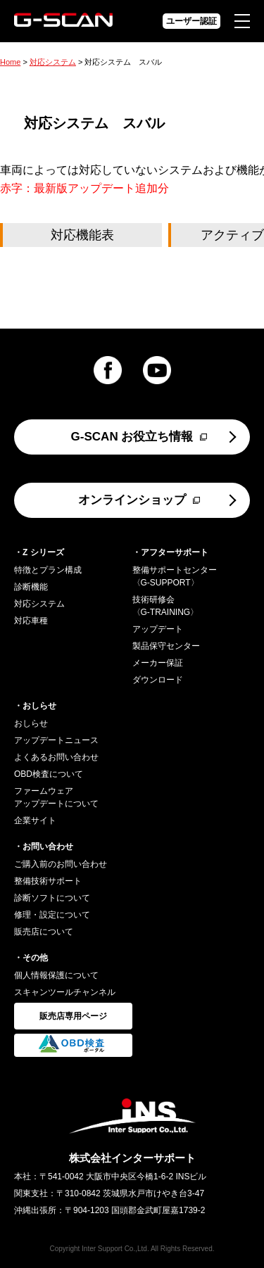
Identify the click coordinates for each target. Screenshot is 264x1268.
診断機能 (31, 587)
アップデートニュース (56, 740)
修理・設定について (52, 915)
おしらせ (31, 723)
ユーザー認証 (191, 21)
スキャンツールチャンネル (64, 992)
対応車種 (31, 621)
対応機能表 (82, 235)
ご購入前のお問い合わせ (60, 864)
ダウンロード (157, 680)
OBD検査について (48, 774)
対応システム (53, 62)
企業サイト (35, 820)
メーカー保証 (157, 663)
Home (10, 62)
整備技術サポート (48, 881)
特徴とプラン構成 (48, 570)
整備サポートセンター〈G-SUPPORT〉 (174, 576)
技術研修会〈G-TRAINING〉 (165, 606)
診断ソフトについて (52, 898)
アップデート (157, 629)
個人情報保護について (56, 975)
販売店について (43, 932)
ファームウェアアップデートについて (56, 797)
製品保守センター (166, 646)
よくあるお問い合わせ (56, 757)
